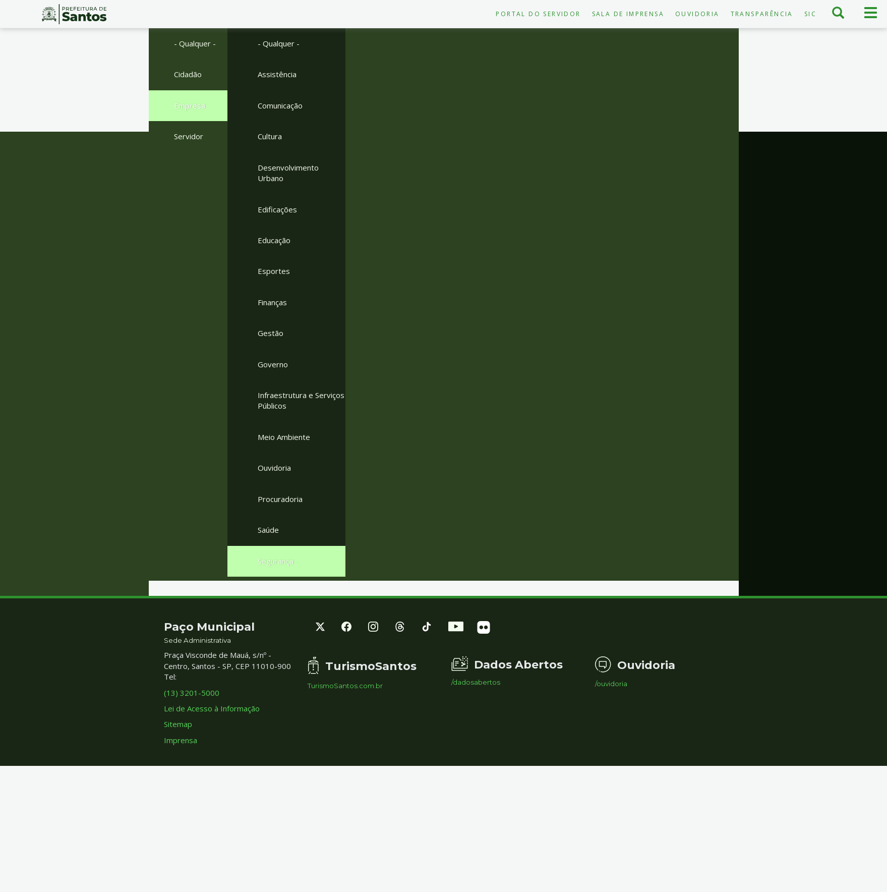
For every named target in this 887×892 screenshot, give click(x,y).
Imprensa (180, 740)
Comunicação (280, 105)
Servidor (188, 136)
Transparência (762, 14)
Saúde (268, 530)
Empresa (189, 105)
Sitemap (178, 724)
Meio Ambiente (284, 437)
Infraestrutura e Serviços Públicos (301, 400)
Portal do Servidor (538, 14)
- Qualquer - (195, 43)
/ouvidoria (611, 684)
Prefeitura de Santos (74, 14)
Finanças (272, 302)
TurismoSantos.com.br (345, 686)
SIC (810, 14)
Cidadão (188, 74)
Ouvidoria (697, 14)
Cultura (270, 136)
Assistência (277, 74)
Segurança (275, 561)
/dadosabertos (475, 682)
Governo (273, 364)
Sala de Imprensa (628, 14)
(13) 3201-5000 (191, 693)
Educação (274, 240)
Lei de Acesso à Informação (212, 708)
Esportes (274, 271)
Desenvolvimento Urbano (288, 172)
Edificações (277, 209)
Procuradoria (280, 499)
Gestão (270, 333)
